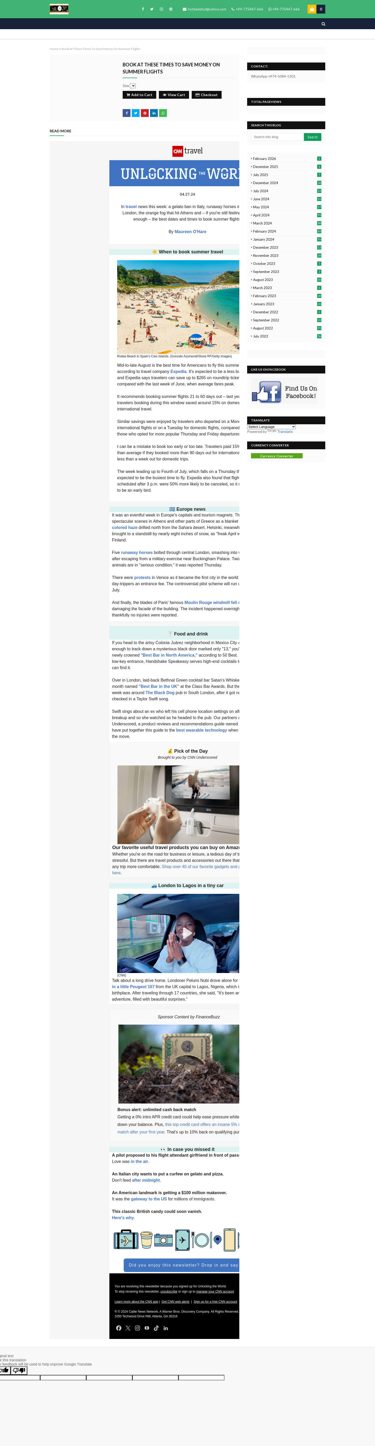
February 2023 (287, 296)
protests (142, 577)
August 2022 (287, 328)
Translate (280, 431)
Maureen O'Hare (191, 231)
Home (54, 49)
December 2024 (287, 183)
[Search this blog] (277, 137)
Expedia (178, 371)
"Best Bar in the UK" (158, 686)
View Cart (174, 94)
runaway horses (136, 552)
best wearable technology (201, 730)
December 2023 (287, 247)
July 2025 (287, 175)
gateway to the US (149, 1199)
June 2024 (287, 199)
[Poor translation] (19, 1370)
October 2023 (287, 263)
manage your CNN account (215, 1291)
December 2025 (287, 167)
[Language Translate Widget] (271, 426)
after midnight (145, 1180)
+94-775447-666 (247, 9)
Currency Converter (276, 456)
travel (131, 206)
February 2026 (287, 159)
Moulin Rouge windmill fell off (213, 602)
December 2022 (287, 312)
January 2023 (287, 304)
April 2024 (287, 215)
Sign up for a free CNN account (215, 1302)
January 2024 (287, 239)
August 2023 (287, 280)
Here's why (123, 1218)
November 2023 (287, 255)
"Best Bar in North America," (170, 655)
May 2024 (287, 207)
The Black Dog (160, 692)
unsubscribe (168, 1291)
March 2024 (287, 223)
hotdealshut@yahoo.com (204, 9)
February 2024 (287, 231)
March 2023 (287, 288)
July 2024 (287, 191)
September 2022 (287, 320)
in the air (139, 1161)
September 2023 (287, 272)
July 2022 (287, 336)
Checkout (207, 94)
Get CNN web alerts (176, 1302)
